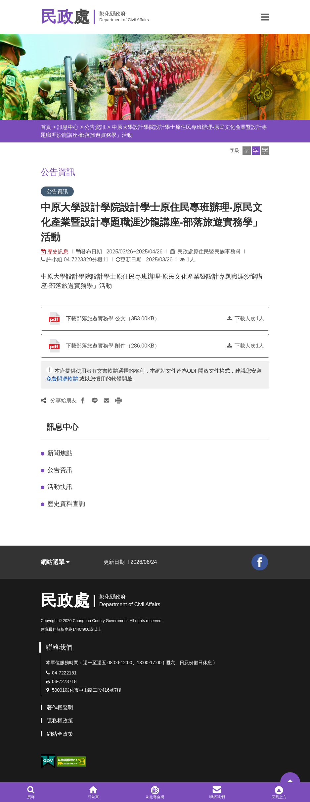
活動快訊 (59, 486)
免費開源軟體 (62, 379)
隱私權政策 (60, 720)
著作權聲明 (60, 707)
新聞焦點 (59, 453)
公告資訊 (95, 127)
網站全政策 (60, 734)
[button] (265, 17)
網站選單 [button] (55, 562)
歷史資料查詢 (66, 503)
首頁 (46, 127)
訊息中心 (67, 127)
